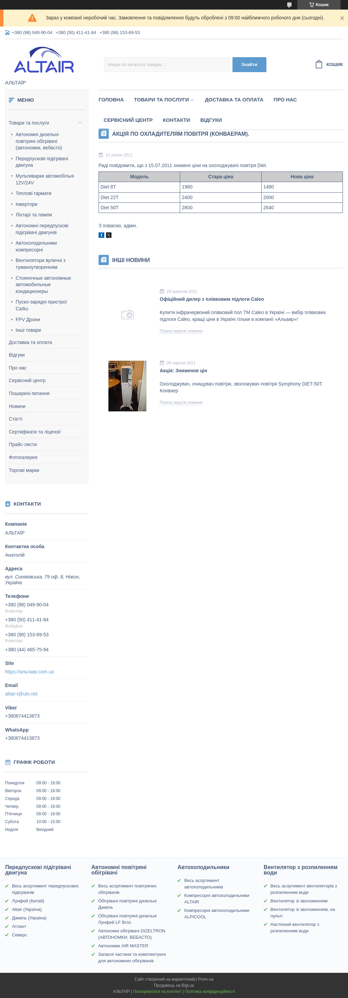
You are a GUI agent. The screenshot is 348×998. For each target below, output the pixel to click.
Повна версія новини (181, 330)
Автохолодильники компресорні (36, 246)
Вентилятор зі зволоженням (299, 900)
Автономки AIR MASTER (123, 945)
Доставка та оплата (30, 342)
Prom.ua (205, 979)
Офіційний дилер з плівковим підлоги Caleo (212, 299)
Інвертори (26, 204)
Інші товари (28, 330)
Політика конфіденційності (210, 991)
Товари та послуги (29, 123)
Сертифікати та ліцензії (34, 432)
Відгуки (17, 355)
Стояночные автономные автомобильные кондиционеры (43, 284)
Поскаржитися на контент (157, 991)
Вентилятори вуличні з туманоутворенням (41, 264)
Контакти (176, 119)
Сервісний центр (27, 380)
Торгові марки (24, 470)
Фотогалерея (23, 457)
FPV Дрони (28, 319)
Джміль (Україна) (29, 917)
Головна (111, 99)
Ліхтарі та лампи (34, 214)
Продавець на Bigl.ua (174, 985)
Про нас (18, 368)
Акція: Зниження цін (183, 370)
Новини (17, 406)
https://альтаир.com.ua (29, 671)
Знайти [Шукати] (249, 64)
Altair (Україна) (27, 909)
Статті (15, 419)
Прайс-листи (23, 444)
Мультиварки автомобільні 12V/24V (45, 179)
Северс (19, 934)
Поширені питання (29, 393)
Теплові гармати (33, 193)
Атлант (19, 926)
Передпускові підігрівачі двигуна (42, 162)
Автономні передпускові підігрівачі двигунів (42, 229)
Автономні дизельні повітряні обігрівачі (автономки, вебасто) (39, 141)
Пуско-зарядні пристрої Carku (41, 305)
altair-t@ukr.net (21, 694)
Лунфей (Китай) (28, 900)
